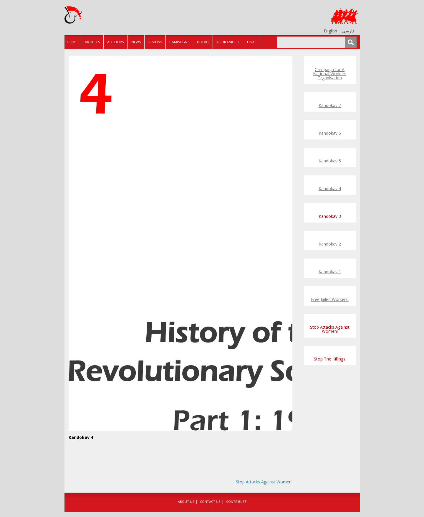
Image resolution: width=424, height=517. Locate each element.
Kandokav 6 (330, 133)
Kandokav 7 (330, 105)
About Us (186, 501)
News (136, 42)
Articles (92, 42)
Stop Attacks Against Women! (264, 482)
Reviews (155, 42)
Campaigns (179, 42)
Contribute (236, 501)
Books (203, 42)
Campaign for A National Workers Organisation (329, 73)
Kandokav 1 (330, 271)
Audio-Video (227, 42)
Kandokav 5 (330, 161)
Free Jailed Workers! (330, 299)
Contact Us (210, 501)
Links (251, 42)
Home (72, 42)
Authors (115, 42)
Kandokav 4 (330, 188)
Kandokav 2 (330, 244)
